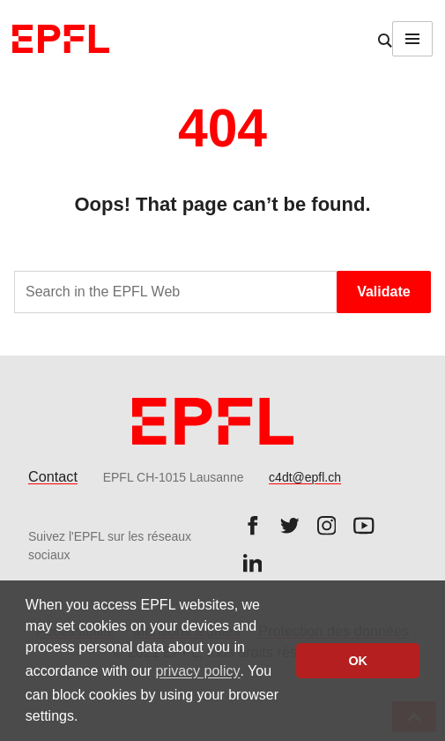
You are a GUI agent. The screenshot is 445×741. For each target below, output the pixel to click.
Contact (53, 476)
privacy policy (197, 670)
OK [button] (357, 661)
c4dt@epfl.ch (305, 477)
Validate (383, 291)
